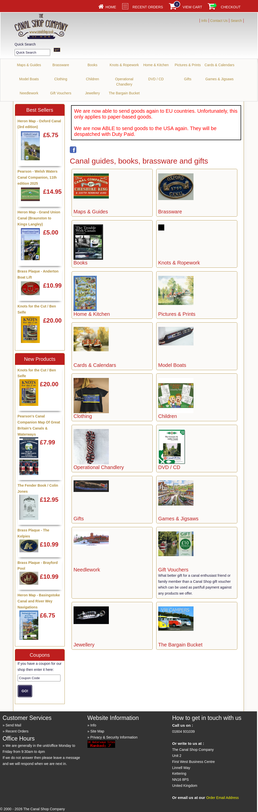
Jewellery (92, 93)
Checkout (231, 7)
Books (93, 65)
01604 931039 (183, 731)
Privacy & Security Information (114, 737)
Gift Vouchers (60, 93)
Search (236, 21)
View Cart (192, 7)
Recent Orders (148, 7)
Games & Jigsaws (219, 79)
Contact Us (219, 21)
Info (204, 21)
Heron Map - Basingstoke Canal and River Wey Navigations (39, 601)
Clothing (60, 79)
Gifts (187, 79)
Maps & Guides (29, 65)
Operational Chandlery (124, 81)
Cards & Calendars (219, 65)
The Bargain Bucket (124, 93)
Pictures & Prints (188, 65)
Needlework (29, 93)
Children (92, 79)
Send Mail (13, 725)
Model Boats (29, 79)
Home (111, 7)
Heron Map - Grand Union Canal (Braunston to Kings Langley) (39, 218)
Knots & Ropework (124, 65)
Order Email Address (222, 798)
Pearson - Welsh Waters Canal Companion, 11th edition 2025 (38, 177)
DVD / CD (156, 79)
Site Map (97, 731)
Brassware (60, 65)
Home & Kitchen (156, 65)
